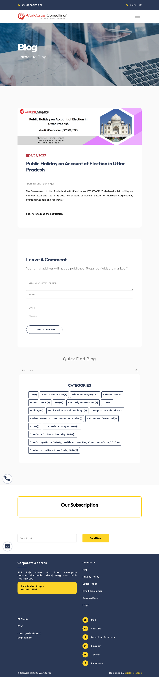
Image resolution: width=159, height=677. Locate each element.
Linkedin (91, 646)
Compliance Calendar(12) (107, 410)
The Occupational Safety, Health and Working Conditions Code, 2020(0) (75, 442)
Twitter (91, 654)
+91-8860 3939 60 (32, 5)
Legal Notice (89, 583)
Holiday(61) (36, 410)
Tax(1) (33, 394)
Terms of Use (90, 598)
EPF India (23, 619)
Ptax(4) (107, 402)
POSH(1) (35, 426)
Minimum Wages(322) (85, 394)
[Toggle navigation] (137, 16)
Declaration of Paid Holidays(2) (67, 410)
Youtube (91, 628)
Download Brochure (98, 637)
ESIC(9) (45, 402)
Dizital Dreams (133, 673)
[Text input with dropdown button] (76, 370)
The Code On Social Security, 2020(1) (53, 434)
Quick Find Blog (79, 358)
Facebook (92, 663)
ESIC (20, 626)
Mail (89, 620)
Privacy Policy (90, 576)
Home (24, 56)
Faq (84, 569)
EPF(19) (59, 402)
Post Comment (46, 329)
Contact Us (88, 562)
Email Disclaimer (92, 591)
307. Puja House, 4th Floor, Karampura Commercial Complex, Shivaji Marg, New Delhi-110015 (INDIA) (47, 575)
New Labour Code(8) (54, 394)
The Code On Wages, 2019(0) (62, 426)
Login (85, 605)
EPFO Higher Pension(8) (83, 402)
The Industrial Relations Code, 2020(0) (54, 450)
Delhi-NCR (136, 5)
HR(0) (33, 402)
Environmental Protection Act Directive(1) (56, 418)
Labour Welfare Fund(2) (102, 418)
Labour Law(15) (112, 394)
